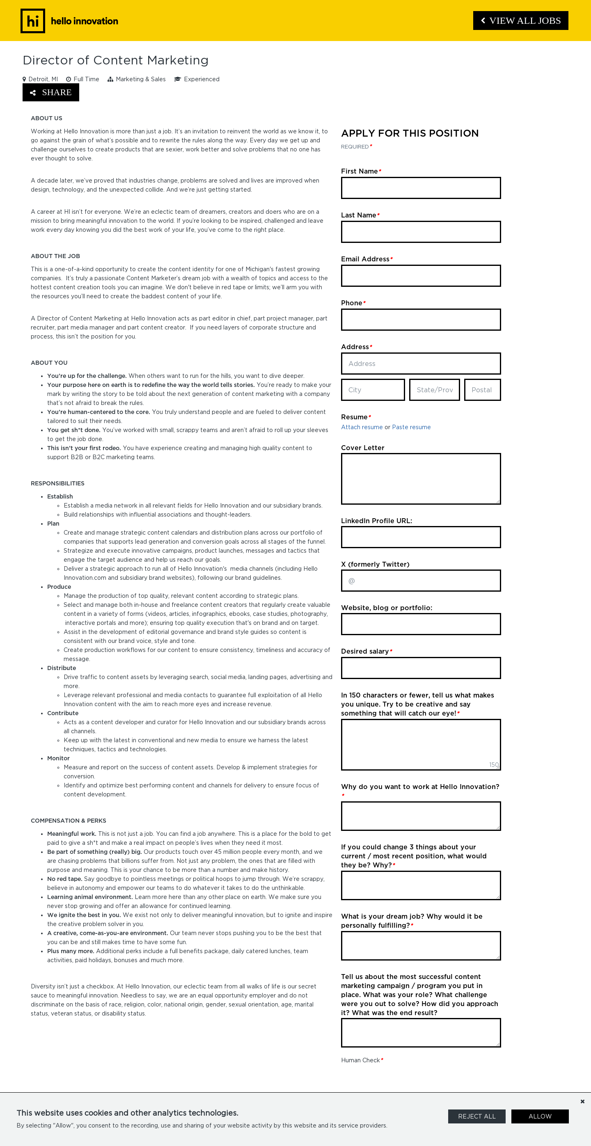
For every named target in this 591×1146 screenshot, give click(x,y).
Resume (355, 417)
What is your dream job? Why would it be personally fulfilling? (412, 921)
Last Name (360, 215)
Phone (353, 303)
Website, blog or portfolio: (386, 607)
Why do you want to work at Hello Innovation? (420, 791)
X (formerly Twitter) (375, 564)
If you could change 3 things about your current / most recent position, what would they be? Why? (414, 856)
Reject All (477, 1116)
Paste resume (411, 427)
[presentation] (403, 1081)
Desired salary (366, 651)
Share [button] (51, 92)
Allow (540, 1116)
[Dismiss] (582, 1101)
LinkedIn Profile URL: (376, 520)
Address (356, 346)
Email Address (366, 259)
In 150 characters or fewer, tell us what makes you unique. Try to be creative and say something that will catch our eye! (417, 704)
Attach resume (362, 427)
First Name (360, 171)
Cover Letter (363, 447)
